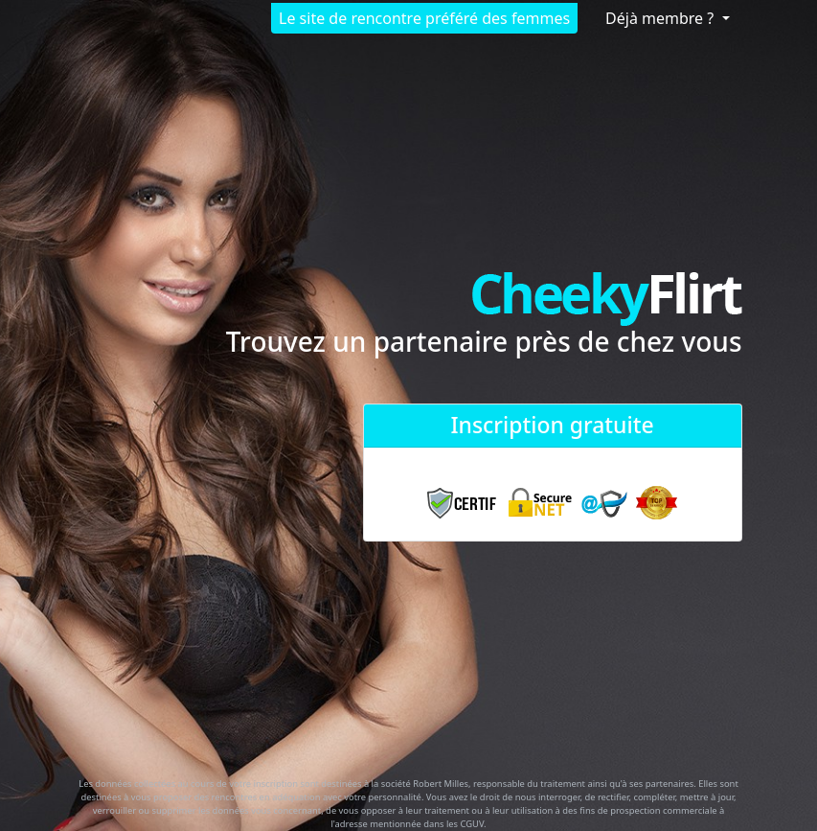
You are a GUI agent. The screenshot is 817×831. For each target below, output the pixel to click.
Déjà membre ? (661, 18)
